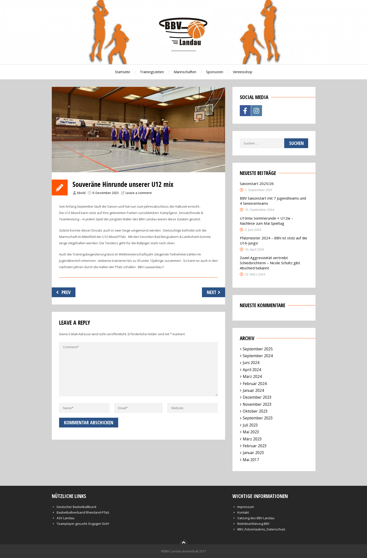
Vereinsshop (242, 72)
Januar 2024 (253, 390)
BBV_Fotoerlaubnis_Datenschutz (261, 529)
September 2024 (258, 355)
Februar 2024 (255, 383)
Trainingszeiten (152, 72)
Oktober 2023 (255, 411)
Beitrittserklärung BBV (253, 523)
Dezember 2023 (257, 397)
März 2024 (252, 376)
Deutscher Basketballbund (76, 507)
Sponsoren (214, 72)
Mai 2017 (251, 459)
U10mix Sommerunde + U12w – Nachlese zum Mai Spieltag (266, 221)
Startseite (122, 72)
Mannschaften (185, 72)
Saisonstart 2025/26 (257, 183)
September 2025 (258, 349)
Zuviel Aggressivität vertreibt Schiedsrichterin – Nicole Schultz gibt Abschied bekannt (270, 262)
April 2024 (252, 369)
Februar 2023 (255, 445)
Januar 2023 (253, 452)
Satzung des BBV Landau (255, 518)
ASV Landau (65, 518)
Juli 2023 (250, 425)
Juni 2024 (251, 362)
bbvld (81, 193)
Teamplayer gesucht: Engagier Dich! (83, 523)
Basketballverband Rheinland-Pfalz (83, 512)
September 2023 (258, 418)
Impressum (245, 507)
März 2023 (252, 439)
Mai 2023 (251, 432)
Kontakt (243, 512)
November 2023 (257, 404)
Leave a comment (139, 193)
